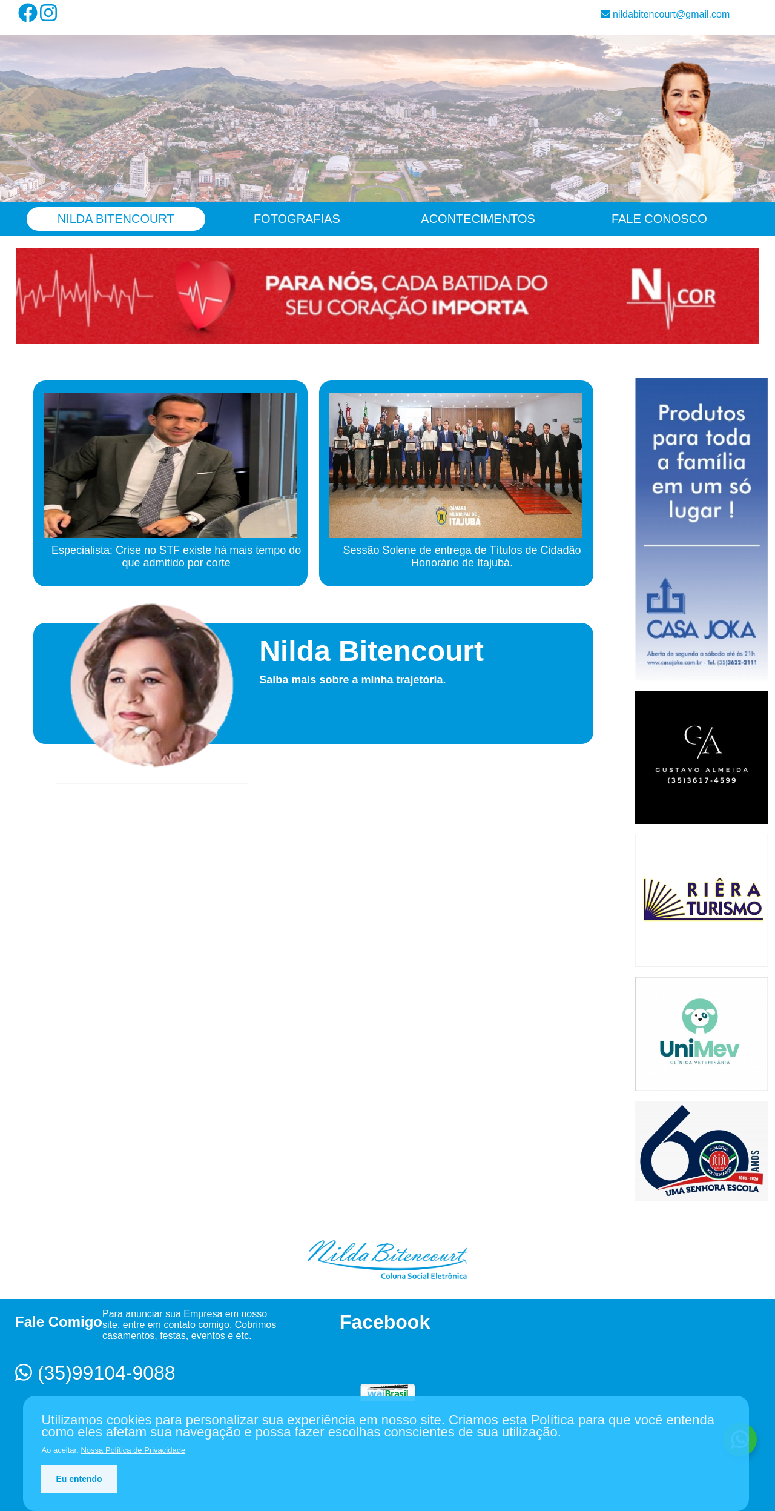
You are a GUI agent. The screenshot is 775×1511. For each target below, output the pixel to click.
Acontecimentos (478, 218)
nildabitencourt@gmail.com (665, 14)
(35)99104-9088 (95, 1373)
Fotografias (297, 218)
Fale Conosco (659, 218)
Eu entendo (79, 1479)
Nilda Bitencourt (116, 218)
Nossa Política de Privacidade (133, 1450)
